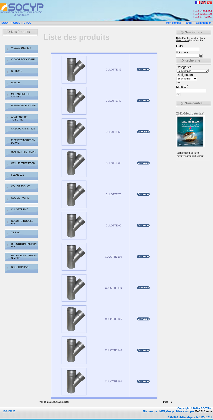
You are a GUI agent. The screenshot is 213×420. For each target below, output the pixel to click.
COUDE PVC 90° (20, 186)
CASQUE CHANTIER (23, 128)
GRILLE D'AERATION (23, 163)
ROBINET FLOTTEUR (23, 151)
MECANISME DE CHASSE (20, 95)
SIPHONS (16, 71)
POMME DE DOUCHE (23, 105)
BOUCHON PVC (20, 267)
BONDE (15, 82)
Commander (203, 22)
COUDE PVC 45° (20, 198)
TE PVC (15, 232)
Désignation (185, 74)
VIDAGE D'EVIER (21, 48)
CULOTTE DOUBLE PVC (22, 222)
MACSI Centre (203, 411)
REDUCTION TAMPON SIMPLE (24, 256)
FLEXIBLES (17, 174)
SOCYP (5, 22)
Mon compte (173, 22)
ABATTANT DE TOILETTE (19, 118)
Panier (189, 22)
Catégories (184, 67)
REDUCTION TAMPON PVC (24, 245)
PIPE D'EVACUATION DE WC (23, 141)
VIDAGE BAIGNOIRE (23, 59)
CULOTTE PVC (22, 22)
